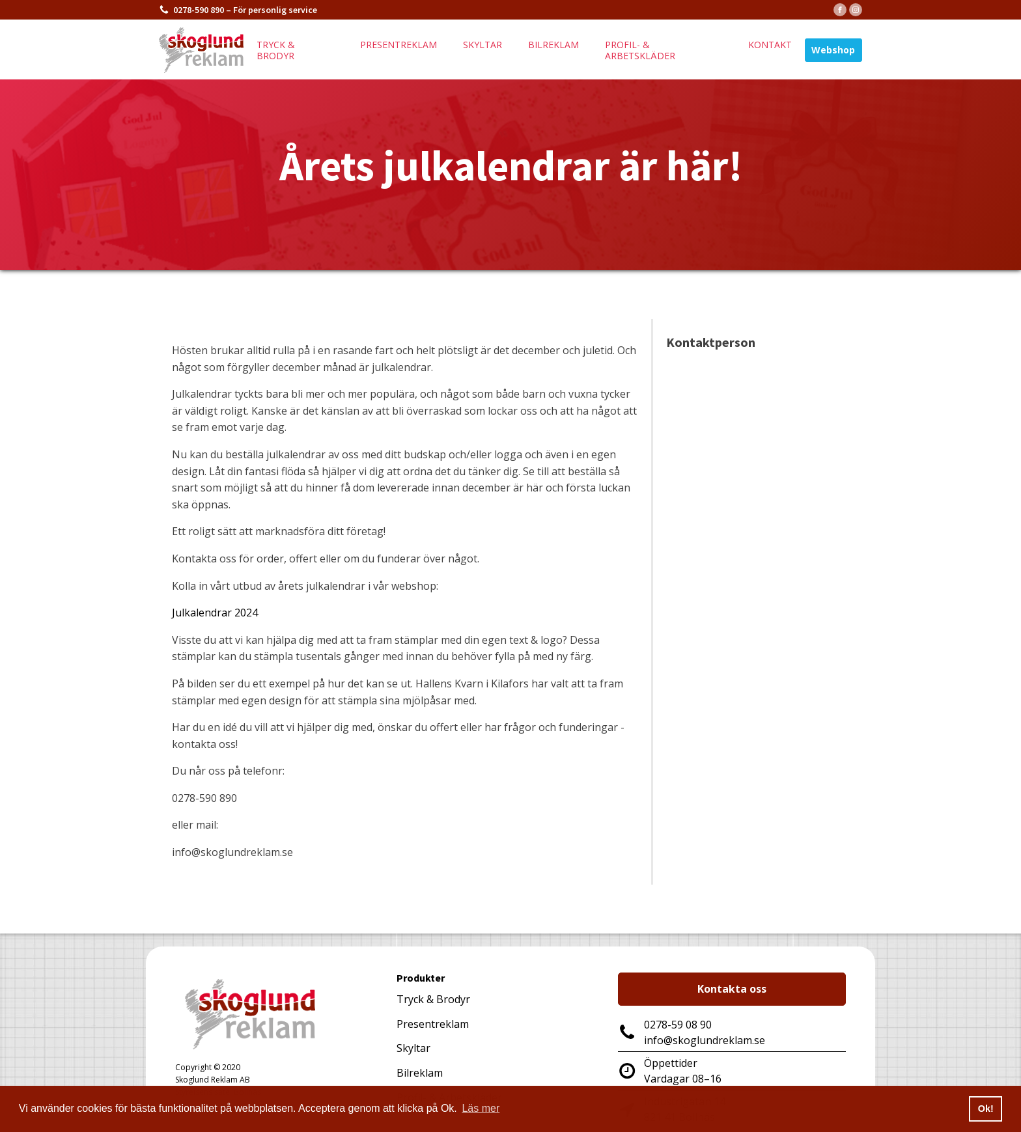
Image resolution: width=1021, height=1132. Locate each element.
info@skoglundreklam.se (704, 1040)
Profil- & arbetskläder (640, 50)
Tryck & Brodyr (433, 999)
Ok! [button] (986, 1108)
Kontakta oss (731, 989)
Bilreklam (553, 44)
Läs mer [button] (480, 1108)
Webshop (833, 50)
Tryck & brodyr (276, 50)
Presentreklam (398, 44)
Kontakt (770, 44)
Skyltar (482, 44)
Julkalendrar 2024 (215, 612)
